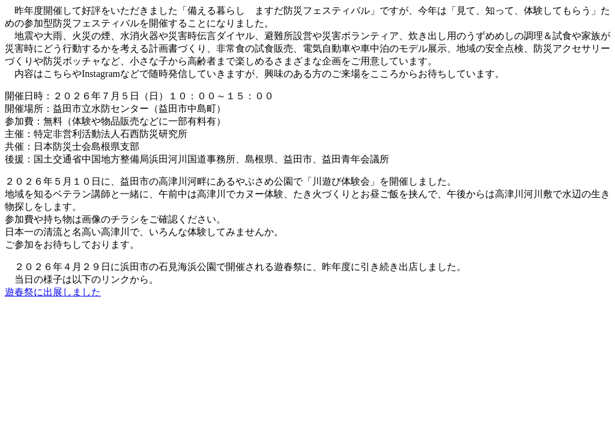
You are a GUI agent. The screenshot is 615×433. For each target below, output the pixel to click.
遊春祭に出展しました (53, 292)
